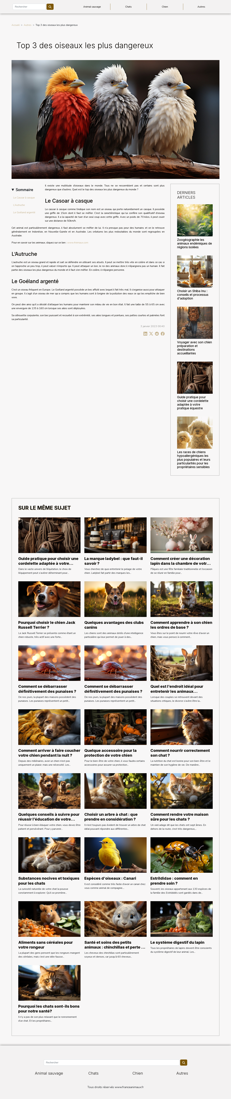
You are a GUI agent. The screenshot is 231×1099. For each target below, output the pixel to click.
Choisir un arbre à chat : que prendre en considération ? (111, 817)
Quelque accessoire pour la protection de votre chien (110, 753)
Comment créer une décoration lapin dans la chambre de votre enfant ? (180, 563)
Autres (201, 7)
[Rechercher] (29, 7)
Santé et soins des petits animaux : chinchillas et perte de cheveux (115, 947)
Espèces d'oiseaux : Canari (110, 878)
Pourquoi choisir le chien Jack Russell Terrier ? (46, 625)
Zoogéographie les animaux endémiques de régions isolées (194, 243)
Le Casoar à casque (24, 197)
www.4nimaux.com (77, 242)
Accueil (16, 25)
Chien (165, 7)
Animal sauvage (92, 7)
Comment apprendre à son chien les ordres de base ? (181, 625)
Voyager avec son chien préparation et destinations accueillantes (194, 347)
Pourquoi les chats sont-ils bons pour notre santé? (49, 1008)
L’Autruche (19, 205)
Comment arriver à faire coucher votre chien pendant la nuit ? (49, 753)
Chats (128, 7)
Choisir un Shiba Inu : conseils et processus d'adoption (192, 294)
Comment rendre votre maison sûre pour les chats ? (179, 817)
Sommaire (24, 189)
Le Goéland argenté (24, 212)
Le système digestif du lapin (177, 942)
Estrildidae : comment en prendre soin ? (174, 880)
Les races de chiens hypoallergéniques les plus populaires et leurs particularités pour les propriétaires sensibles (193, 459)
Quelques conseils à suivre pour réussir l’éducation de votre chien (49, 819)
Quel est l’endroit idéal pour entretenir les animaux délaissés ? (176, 691)
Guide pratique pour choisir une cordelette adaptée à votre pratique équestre (192, 402)
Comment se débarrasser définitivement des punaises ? (47, 689)
